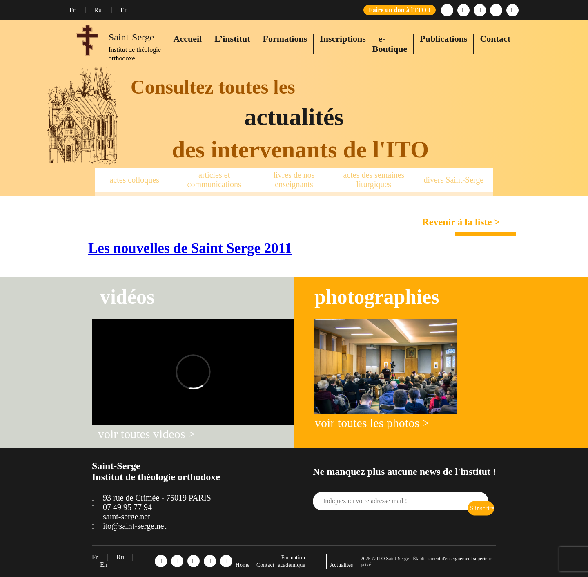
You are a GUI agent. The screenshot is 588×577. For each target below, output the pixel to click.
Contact (495, 39)
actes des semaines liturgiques (373, 179)
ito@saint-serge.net (134, 525)
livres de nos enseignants (293, 179)
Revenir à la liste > (461, 222)
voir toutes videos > (146, 434)
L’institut (232, 39)
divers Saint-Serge (453, 179)
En (124, 10)
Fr (73, 10)
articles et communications (214, 179)
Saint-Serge (131, 37)
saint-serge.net (126, 516)
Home (242, 565)
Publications (443, 39)
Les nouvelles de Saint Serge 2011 (190, 248)
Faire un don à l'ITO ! (399, 10)
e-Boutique (390, 44)
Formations (285, 39)
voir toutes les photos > (372, 422)
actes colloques (134, 179)
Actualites (341, 565)
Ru (98, 10)
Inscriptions (342, 39)
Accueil (188, 39)
